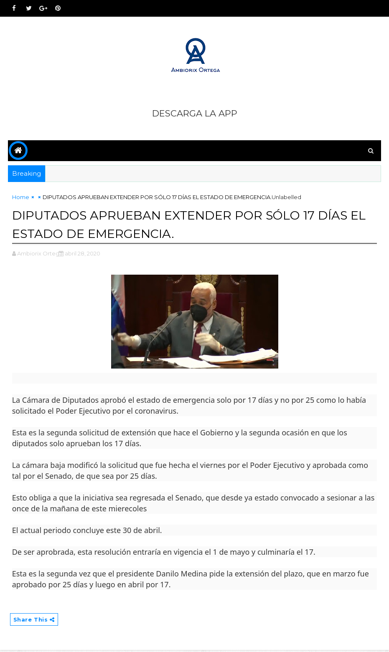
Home (20, 198)
